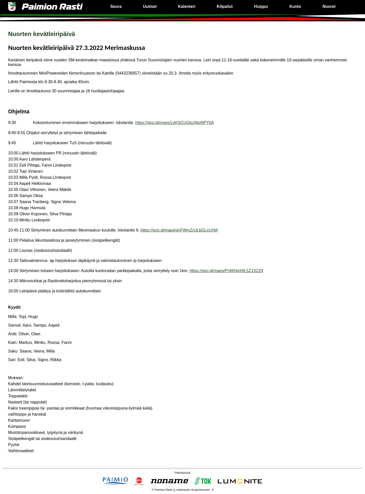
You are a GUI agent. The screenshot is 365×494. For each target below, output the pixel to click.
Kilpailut (225, 6)
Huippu (261, 6)
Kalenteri (186, 6)
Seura (115, 6)
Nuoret (329, 6)
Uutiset (150, 6)
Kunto (295, 6)
